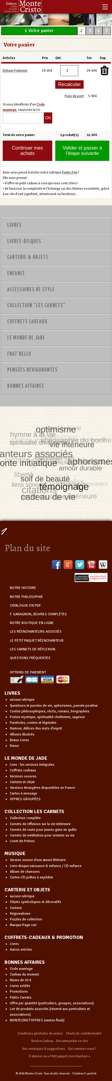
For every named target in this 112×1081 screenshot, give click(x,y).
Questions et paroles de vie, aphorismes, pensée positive (54, 705)
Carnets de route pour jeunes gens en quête (43, 829)
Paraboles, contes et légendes (33, 722)
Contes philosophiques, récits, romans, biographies (49, 711)
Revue (14, 746)
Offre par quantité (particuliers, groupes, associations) (52, 1003)
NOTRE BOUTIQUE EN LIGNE (32, 623)
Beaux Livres (19, 740)
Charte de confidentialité (84, 1033)
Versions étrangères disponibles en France (42, 788)
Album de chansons (25, 871)
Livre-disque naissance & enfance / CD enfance (46, 866)
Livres (14, 225)
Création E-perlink (84, 1073)
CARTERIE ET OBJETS (27, 890)
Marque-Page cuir (23, 925)
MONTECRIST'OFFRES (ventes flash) (37, 1020)
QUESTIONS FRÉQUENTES (30, 658)
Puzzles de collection (26, 919)
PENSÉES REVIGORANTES (32, 370)
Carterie (16, 908)
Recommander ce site (72, 1041)
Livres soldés (20, 986)
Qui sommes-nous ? (82, 1049)
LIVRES (12, 693)
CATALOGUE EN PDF (25, 605)
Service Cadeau (42, 1041)
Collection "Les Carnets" (36, 305)
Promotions (19, 991)
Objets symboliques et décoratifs (35, 902)
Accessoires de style (31, 290)
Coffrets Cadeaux (27, 322)
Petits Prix (69, 172)
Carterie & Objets (27, 257)
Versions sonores (23, 776)
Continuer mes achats (27, 150)
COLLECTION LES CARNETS (34, 812)
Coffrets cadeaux (23, 770)
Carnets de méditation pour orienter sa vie (42, 835)
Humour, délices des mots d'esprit (36, 728)
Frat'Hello (19, 354)
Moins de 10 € (20, 980)
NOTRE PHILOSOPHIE (26, 597)
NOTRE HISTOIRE (23, 588)
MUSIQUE (14, 854)
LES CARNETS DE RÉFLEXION (32, 649)
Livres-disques (24, 241)
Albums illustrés (22, 734)
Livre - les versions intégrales (32, 764)
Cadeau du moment (24, 974)
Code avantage (21, 969)
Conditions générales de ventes (40, 1033)
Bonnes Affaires (25, 386)
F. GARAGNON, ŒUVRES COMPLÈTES (38, 614)
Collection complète (25, 818)
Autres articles (21, 949)
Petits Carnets (20, 997)
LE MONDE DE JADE (25, 758)
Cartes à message (23, 793)
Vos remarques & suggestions (43, 1049)
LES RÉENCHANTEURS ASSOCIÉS (36, 631)
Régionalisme (20, 913)
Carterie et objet (22, 782)
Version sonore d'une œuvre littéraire (38, 860)
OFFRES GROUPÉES (25, 799)
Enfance (16, 273)
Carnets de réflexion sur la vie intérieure (40, 824)
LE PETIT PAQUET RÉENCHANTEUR (37, 640)
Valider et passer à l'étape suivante (82, 150)
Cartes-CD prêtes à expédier (31, 877)
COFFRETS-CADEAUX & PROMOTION (43, 937)
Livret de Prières (22, 841)
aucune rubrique (22, 699)
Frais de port (74, 96)
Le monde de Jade (26, 338)
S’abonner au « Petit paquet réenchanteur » (59, 1056)
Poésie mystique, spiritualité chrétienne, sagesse (47, 717)
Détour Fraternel (15, 70)
